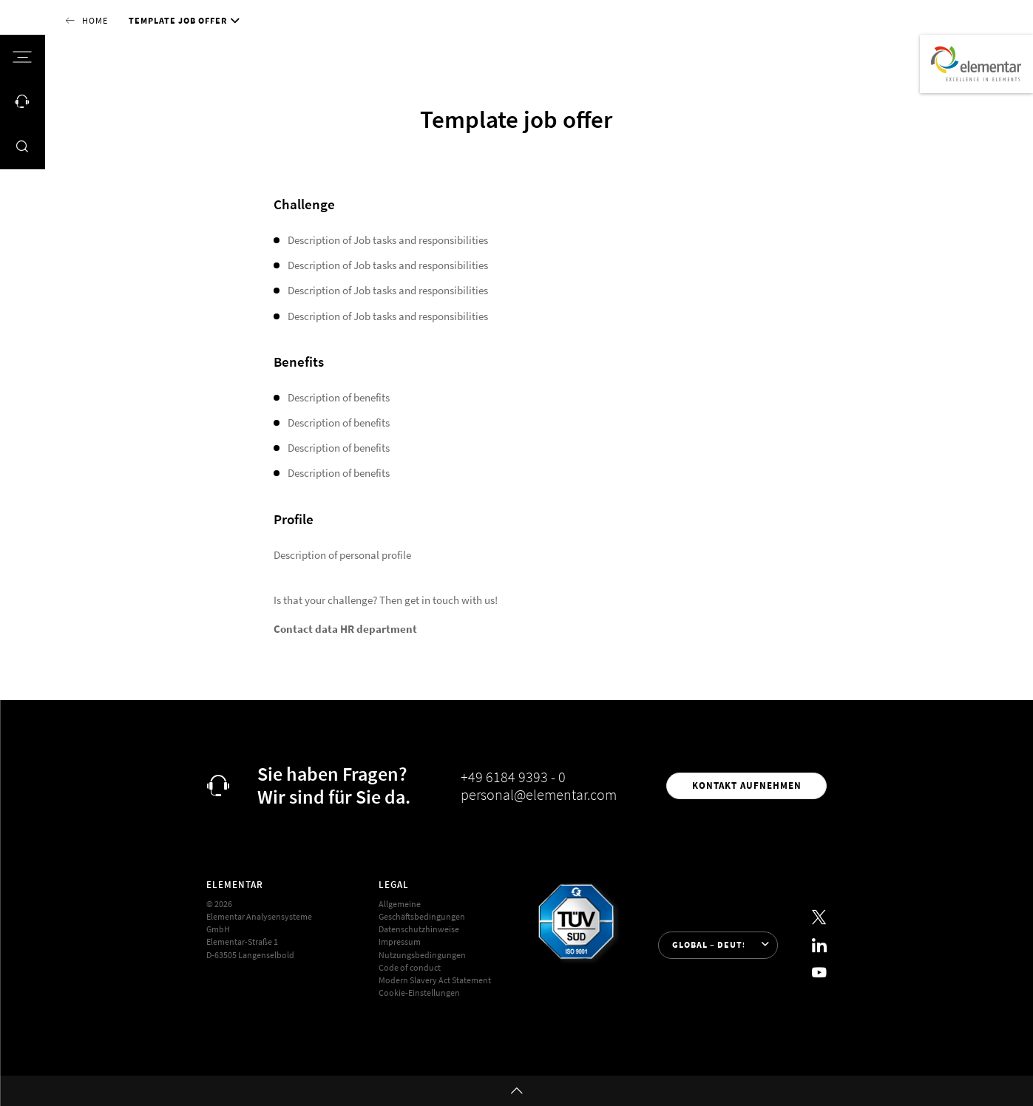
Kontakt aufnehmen (747, 785)
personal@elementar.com (539, 795)
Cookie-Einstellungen (419, 993)
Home (95, 21)
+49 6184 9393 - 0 (513, 777)
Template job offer (178, 21)
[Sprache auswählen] (718, 945)
